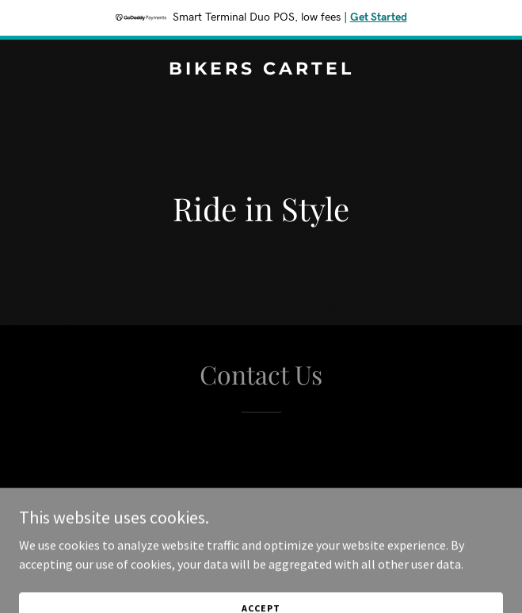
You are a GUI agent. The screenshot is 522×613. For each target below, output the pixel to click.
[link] (261, 70)
